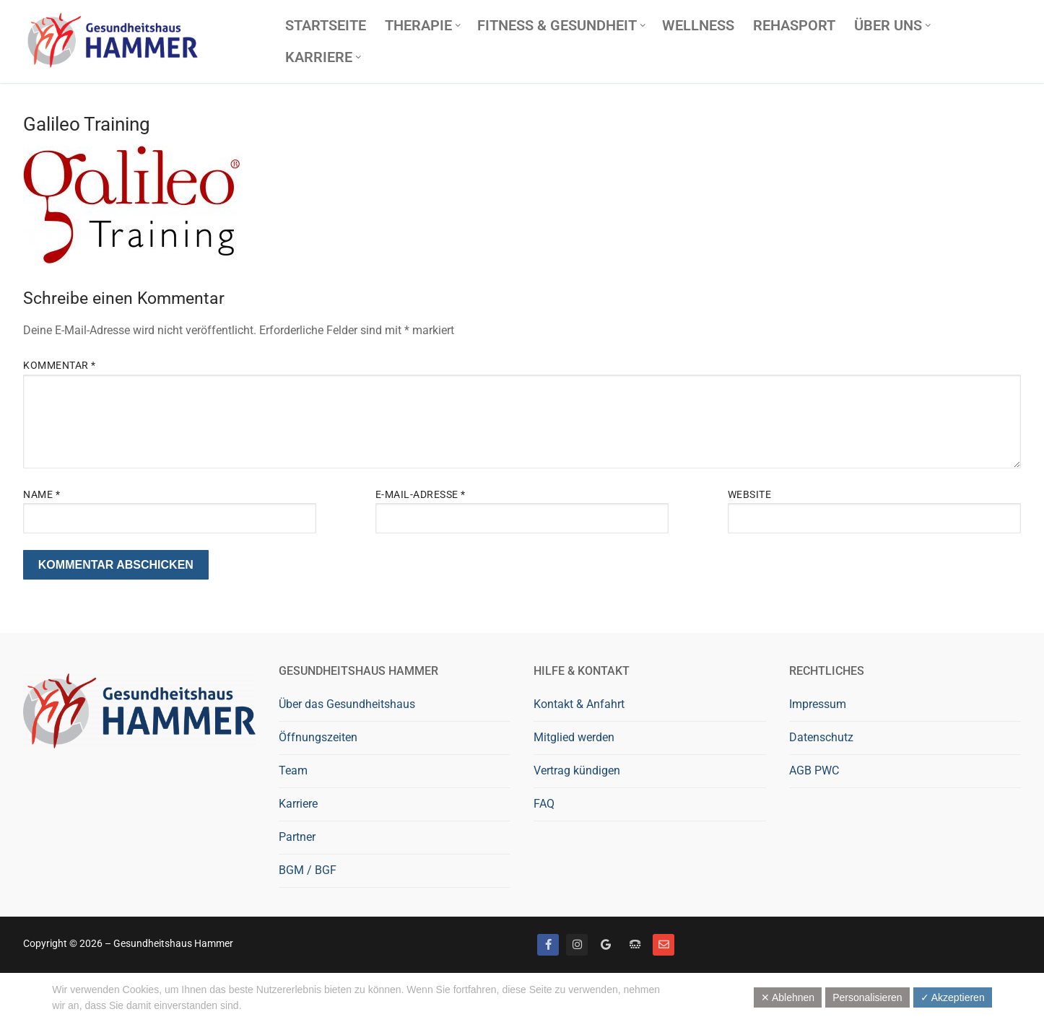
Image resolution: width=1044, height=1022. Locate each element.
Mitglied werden (574, 737)
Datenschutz (821, 737)
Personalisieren (867, 997)
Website (750, 494)
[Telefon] (634, 945)
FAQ (544, 804)
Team (293, 770)
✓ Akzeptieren (953, 997)
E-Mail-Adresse (420, 494)
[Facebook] (548, 945)
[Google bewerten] (606, 945)
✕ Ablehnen (787, 997)
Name (41, 494)
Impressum (817, 704)
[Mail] (663, 945)
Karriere (298, 804)
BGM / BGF (307, 870)
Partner (297, 837)
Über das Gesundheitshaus (347, 704)
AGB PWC (814, 770)
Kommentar (59, 365)
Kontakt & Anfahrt (579, 704)
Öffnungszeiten (318, 737)
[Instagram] (577, 945)
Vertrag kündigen (577, 770)
